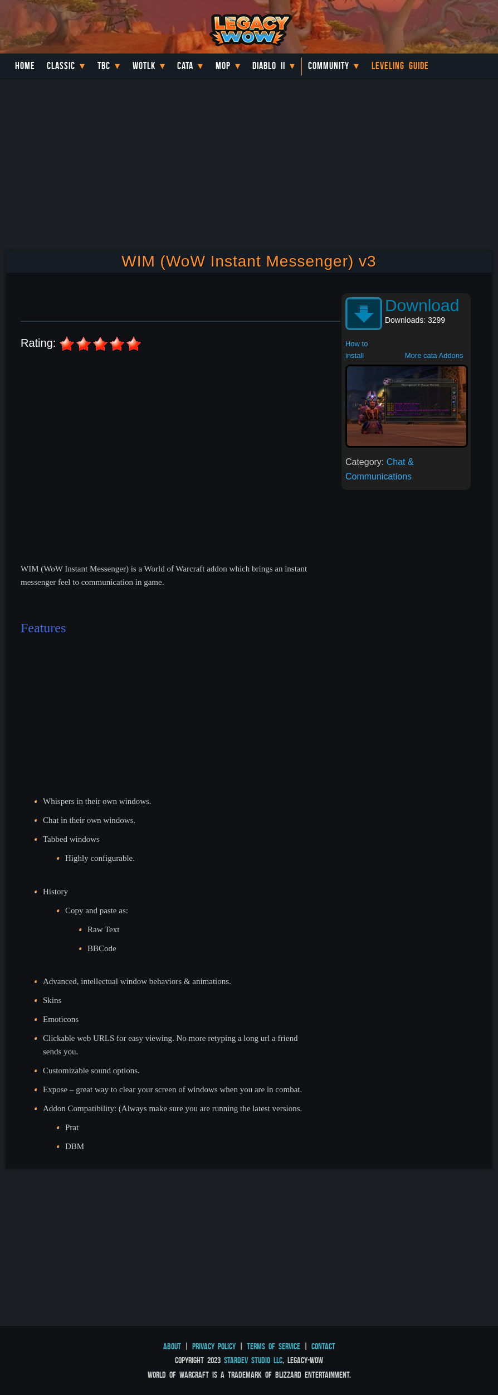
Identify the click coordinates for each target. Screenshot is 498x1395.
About (172, 1346)
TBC (103, 65)
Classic (61, 65)
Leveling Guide (400, 65)
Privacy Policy (214, 1346)
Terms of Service (273, 1346)
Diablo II (268, 65)
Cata (185, 65)
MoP (223, 65)
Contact (323, 1346)
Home (25, 65)
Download (422, 305)
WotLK (144, 65)
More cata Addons (434, 355)
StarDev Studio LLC (253, 1360)
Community (328, 65)
